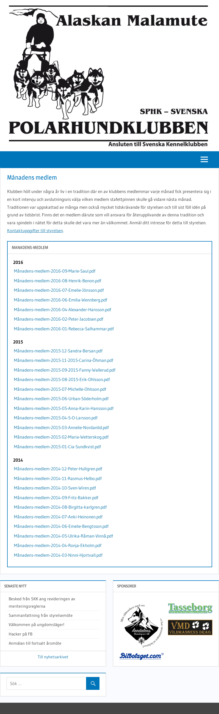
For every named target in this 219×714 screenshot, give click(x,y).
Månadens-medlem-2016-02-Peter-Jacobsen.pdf (58, 319)
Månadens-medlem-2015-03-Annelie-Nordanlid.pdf (61, 427)
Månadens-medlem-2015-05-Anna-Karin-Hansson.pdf (63, 408)
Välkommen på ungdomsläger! (36, 624)
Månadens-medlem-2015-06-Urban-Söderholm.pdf (61, 398)
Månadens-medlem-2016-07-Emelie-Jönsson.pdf (59, 290)
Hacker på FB (20, 634)
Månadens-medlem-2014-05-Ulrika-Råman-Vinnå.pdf (63, 536)
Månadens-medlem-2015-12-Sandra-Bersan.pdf (58, 350)
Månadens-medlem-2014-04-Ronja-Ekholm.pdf (57, 545)
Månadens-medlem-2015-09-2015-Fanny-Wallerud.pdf (64, 370)
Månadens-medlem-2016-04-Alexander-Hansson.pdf (62, 309)
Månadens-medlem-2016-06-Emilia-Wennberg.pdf (60, 300)
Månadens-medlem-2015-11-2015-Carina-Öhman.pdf (63, 360)
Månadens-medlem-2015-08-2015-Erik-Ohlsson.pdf (62, 379)
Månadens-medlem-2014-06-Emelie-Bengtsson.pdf (61, 526)
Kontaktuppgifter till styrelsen (35, 230)
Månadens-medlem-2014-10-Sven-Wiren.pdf (55, 488)
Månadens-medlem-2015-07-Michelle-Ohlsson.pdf (60, 389)
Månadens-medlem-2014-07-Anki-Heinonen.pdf (58, 516)
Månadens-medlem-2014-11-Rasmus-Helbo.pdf (58, 478)
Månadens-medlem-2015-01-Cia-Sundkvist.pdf (57, 446)
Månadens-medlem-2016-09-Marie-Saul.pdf (54, 271)
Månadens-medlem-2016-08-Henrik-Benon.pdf (57, 280)
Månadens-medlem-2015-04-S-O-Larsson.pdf (55, 417)
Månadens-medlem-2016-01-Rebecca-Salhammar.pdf (64, 328)
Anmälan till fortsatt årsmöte (35, 643)
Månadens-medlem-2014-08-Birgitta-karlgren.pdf (60, 507)
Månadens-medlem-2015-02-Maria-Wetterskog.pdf (61, 437)
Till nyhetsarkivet (53, 656)
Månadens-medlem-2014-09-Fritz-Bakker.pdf (56, 497)
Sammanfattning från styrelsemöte (41, 615)
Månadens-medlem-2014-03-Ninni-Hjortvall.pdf (58, 555)
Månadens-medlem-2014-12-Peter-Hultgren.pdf (58, 468)
